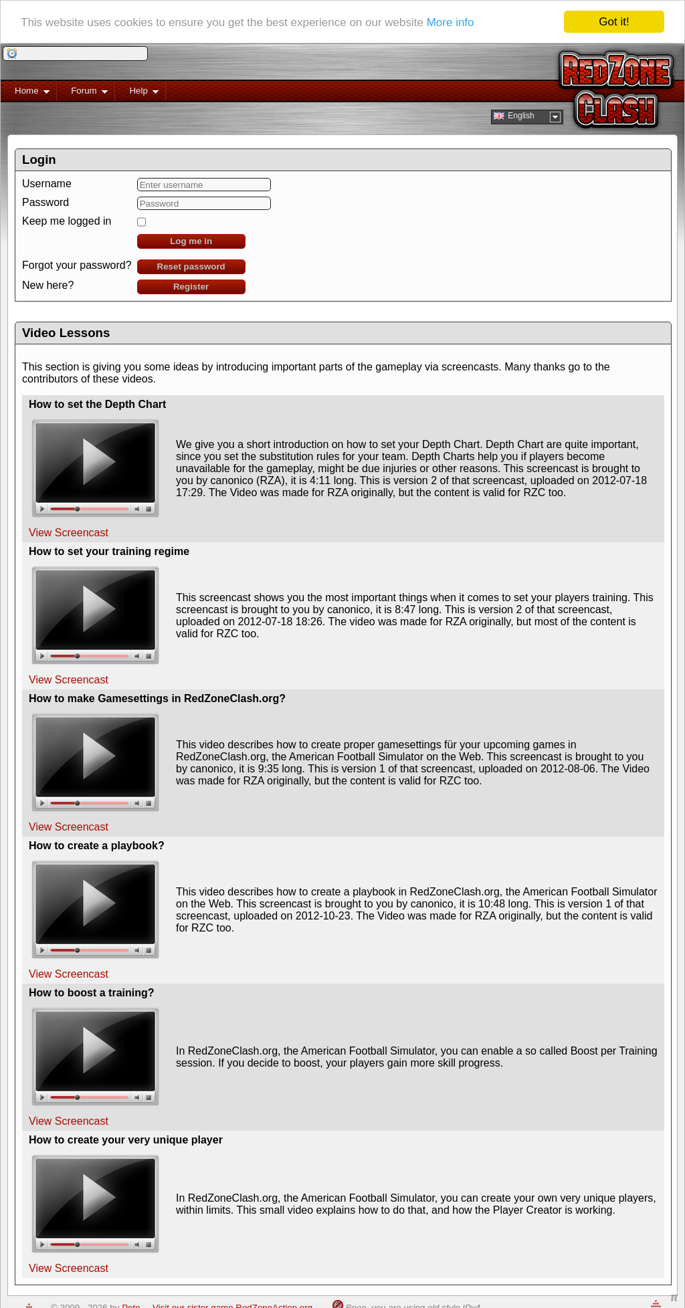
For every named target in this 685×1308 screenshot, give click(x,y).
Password (45, 202)
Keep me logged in (66, 221)
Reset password (191, 266)
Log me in (191, 241)
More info (450, 21)
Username (47, 183)
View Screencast (68, 532)
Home (25, 93)
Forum (82, 93)
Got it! (614, 21)
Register (191, 287)
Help (137, 93)
